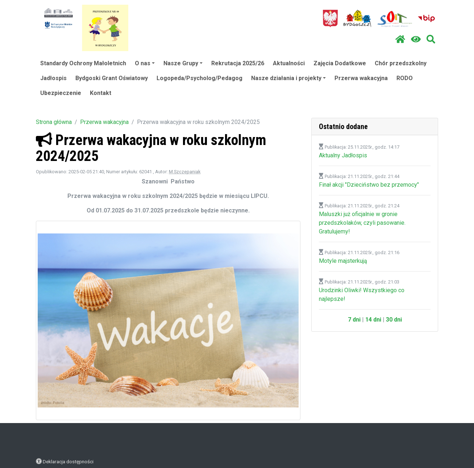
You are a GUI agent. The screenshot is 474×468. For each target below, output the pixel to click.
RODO (404, 78)
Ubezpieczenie (60, 93)
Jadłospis (53, 78)
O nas (145, 63)
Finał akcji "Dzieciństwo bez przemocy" (369, 184)
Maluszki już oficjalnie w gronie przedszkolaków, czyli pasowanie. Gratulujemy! (362, 223)
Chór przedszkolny (401, 63)
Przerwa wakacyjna (361, 78)
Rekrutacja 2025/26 (237, 63)
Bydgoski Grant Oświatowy (111, 78)
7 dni (354, 319)
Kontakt (100, 93)
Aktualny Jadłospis (343, 155)
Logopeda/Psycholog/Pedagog (199, 78)
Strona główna (54, 122)
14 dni (373, 319)
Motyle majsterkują (343, 260)
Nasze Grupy (183, 63)
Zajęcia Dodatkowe (339, 63)
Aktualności (289, 63)
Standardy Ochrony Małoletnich (83, 63)
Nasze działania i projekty (288, 78)
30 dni (394, 319)
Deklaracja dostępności (68, 461)
